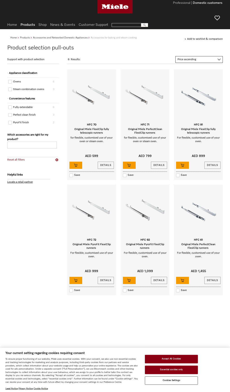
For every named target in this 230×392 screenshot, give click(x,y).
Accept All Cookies (171, 359)
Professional (181, 3)
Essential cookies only (171, 369)
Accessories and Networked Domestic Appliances (60, 37)
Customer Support (93, 25)
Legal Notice (11, 389)
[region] (115, 370)
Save (77, 175)
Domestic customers (207, 3)
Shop (42, 25)
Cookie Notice (40, 389)
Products (25, 37)
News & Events (62, 25)
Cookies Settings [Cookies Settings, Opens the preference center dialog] (171, 380)
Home (13, 37)
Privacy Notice (25, 389)
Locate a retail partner (20, 182)
